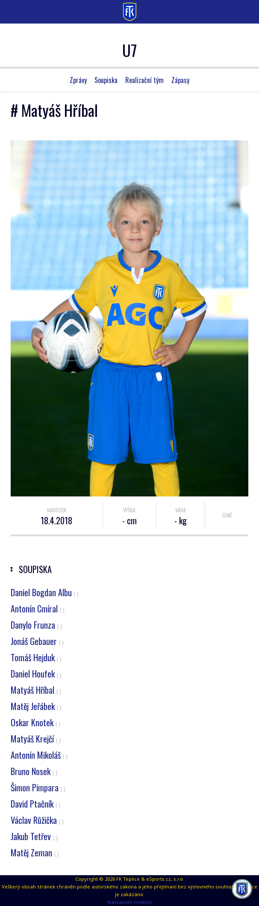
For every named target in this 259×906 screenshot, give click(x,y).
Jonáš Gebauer (37, 641)
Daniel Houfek (36, 673)
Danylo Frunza (36, 624)
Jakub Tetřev (34, 836)
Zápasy (180, 80)
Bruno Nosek (34, 771)
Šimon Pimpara (38, 787)
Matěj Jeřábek (36, 706)
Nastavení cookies (129, 902)
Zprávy (78, 80)
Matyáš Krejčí (36, 738)
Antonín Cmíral (38, 608)
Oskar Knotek (35, 722)
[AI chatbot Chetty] (242, 889)
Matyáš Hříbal (36, 689)
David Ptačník (35, 803)
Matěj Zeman (35, 852)
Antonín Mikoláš (39, 755)
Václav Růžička (37, 820)
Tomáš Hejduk (36, 657)
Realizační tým (144, 80)
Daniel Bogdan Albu (45, 592)
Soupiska (106, 80)
